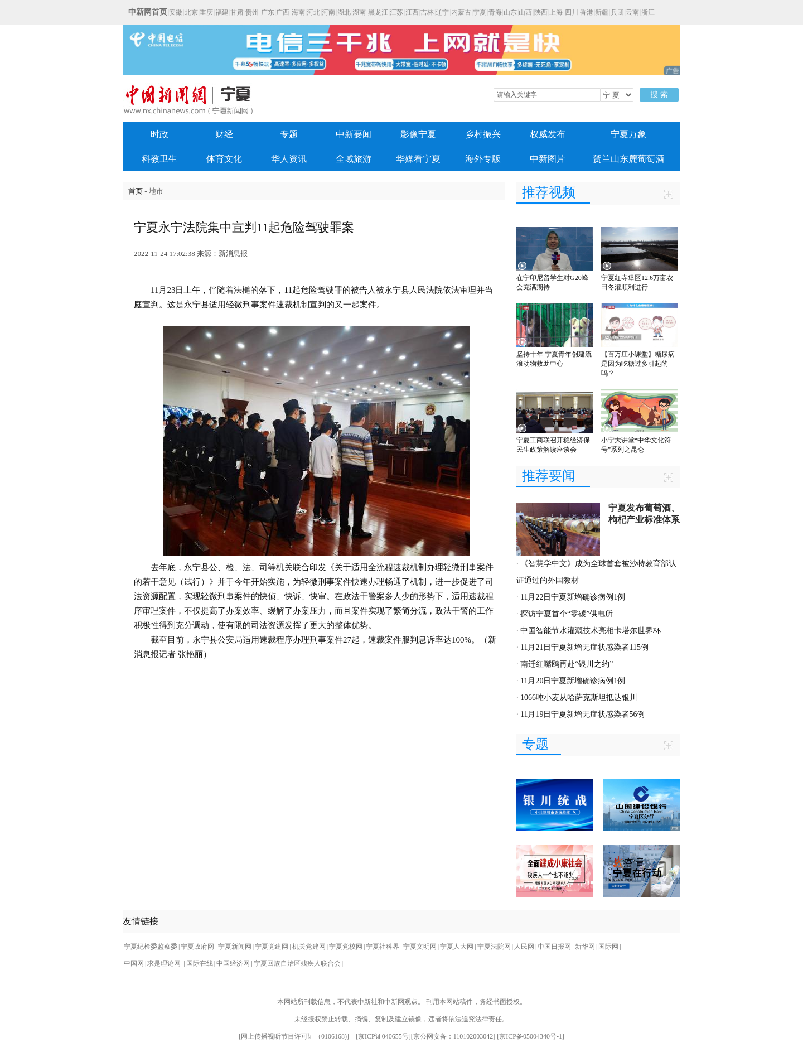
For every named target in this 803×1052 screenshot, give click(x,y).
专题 (289, 134)
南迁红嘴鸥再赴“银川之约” (566, 664)
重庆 (206, 12)
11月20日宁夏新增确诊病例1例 (572, 681)
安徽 (175, 12)
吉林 (427, 12)
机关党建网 (309, 946)
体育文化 (224, 158)
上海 (556, 12)
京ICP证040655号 (383, 1036)
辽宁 (442, 12)
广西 (282, 12)
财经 (224, 134)
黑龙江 (378, 12)
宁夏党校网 (345, 946)
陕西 (541, 12)
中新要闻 (353, 134)
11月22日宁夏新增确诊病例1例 (572, 597)
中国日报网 (554, 946)
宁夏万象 (628, 134)
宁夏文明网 (420, 946)
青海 (495, 12)
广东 (267, 12)
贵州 (252, 12)
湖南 (359, 12)
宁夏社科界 (382, 946)
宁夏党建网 (271, 946)
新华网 (585, 946)
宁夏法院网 (494, 946)
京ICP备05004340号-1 (530, 1036)
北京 (191, 12)
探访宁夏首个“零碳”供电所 (566, 614)
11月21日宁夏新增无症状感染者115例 (584, 647)
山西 (525, 12)
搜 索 (659, 94)
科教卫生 (159, 158)
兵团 (617, 12)
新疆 (601, 12)
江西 (412, 12)
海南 (298, 12)
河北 (313, 12)
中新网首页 (147, 12)
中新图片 (547, 158)
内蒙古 (461, 12)
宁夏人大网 (456, 946)
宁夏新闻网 (234, 946)
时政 (159, 134)
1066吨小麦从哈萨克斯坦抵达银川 (578, 697)
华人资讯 (289, 158)
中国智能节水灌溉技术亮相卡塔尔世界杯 (590, 630)
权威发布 (547, 134)
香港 (586, 12)
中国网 (134, 963)
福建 (222, 12)
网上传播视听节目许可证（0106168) (294, 1036)
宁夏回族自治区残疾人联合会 (297, 963)
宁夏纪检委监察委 (150, 946)
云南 (632, 12)
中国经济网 (233, 963)
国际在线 (199, 963)
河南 (328, 12)
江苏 (396, 12)
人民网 (524, 946)
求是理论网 (164, 963)
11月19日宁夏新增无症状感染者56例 (582, 714)
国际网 (608, 946)
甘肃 (237, 12)
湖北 (344, 12)
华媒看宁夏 (418, 158)
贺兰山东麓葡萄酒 (628, 158)
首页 (135, 191)
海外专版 (483, 158)
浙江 (648, 12)
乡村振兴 (483, 134)
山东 (510, 12)
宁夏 (479, 12)
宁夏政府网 (197, 946)
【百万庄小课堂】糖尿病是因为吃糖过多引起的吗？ (638, 363)
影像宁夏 (418, 134)
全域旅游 (353, 158)
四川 (571, 12)
